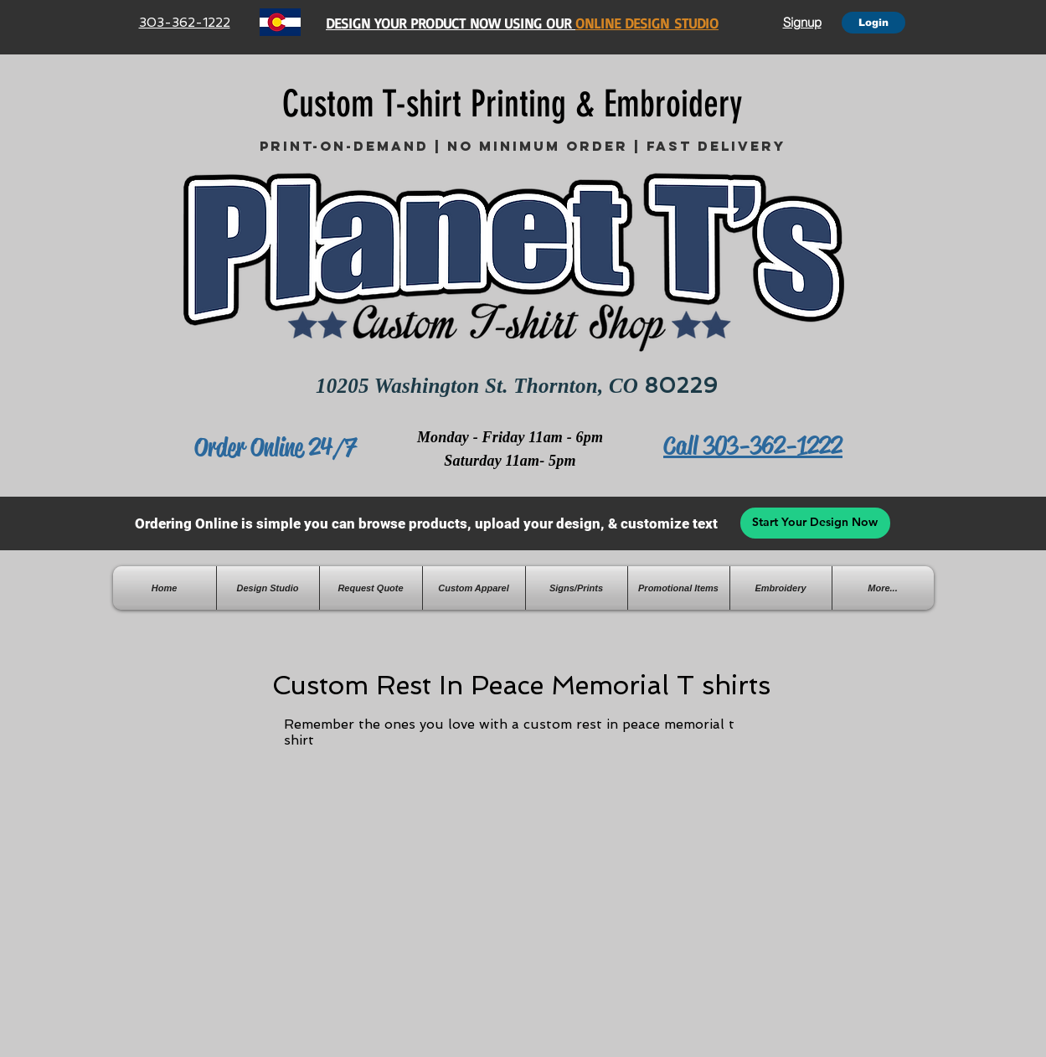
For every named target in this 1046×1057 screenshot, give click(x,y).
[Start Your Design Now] (815, 523)
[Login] (873, 23)
